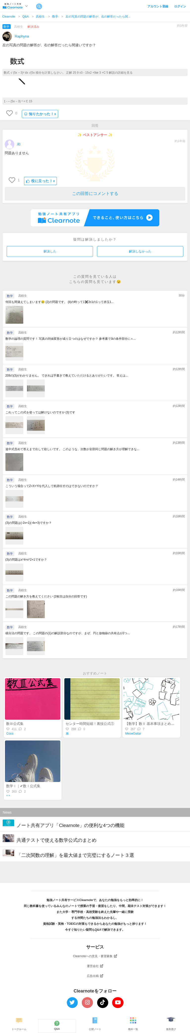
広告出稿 (95, 976)
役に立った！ (40, 181)
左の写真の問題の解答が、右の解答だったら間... (98, 16)
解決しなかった (140, 251)
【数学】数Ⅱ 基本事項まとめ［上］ (153, 724)
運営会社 (95, 966)
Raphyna (22, 36)
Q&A (26, 16)
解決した (50, 251)
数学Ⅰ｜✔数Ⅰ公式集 (23, 786)
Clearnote (8, 16)
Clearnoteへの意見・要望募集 (95, 956)
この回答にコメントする (95, 193)
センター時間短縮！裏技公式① (90, 724)
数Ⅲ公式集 (15, 724)
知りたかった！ (40, 114)
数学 (55, 16)
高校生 (40, 16)
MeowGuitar (133, 733)
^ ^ (8, 796)
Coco (9, 733)
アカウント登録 (157, 6)
